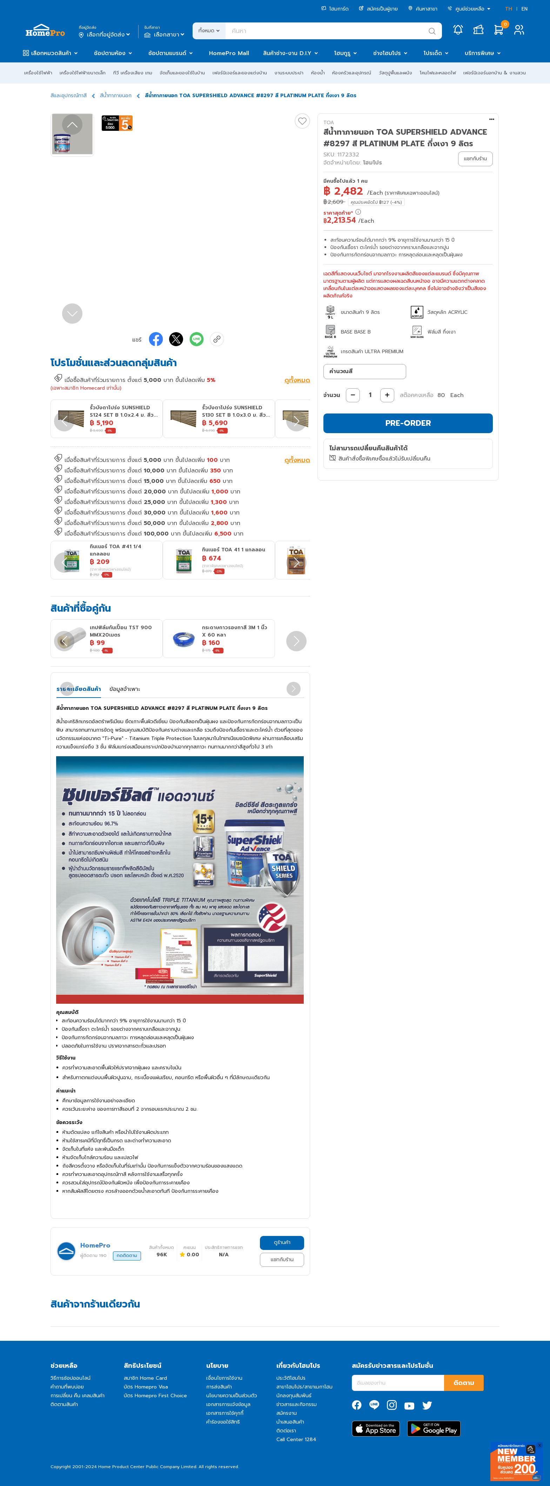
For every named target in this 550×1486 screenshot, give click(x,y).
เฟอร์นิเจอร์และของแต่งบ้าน (240, 72)
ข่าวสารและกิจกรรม (296, 1404)
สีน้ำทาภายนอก (116, 95)
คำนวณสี (341, 371)
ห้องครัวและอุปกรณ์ (351, 72)
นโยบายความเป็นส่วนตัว (231, 1395)
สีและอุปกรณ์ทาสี (69, 95)
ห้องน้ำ (318, 72)
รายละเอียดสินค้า (78, 689)
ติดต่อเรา (286, 1430)
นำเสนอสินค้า (290, 1422)
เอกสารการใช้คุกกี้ (224, 1413)
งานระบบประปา (288, 72)
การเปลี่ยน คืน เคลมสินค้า (78, 1395)
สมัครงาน (286, 1413)
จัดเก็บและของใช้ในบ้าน (182, 72)
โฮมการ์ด (335, 9)
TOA (328, 122)
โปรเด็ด (433, 53)
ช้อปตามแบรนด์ (167, 53)
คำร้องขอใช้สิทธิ (223, 1422)
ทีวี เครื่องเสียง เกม (132, 72)
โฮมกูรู (342, 53)
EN (525, 9)
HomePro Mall (229, 53)
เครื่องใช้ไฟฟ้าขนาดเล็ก (83, 72)
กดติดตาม (127, 1255)
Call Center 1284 (296, 1439)
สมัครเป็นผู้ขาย (378, 9)
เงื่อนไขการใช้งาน (224, 1378)
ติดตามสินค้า (64, 1404)
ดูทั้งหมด (297, 381)
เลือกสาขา (165, 34)
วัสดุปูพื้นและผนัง (395, 72)
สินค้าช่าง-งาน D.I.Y (287, 53)
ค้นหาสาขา (422, 9)
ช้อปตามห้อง (110, 53)
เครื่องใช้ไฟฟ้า (38, 72)
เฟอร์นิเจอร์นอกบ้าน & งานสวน (494, 72)
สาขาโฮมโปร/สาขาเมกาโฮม (304, 1387)
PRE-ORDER (408, 423)
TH (508, 9)
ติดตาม (464, 1383)
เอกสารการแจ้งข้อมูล (228, 1404)
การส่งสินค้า (219, 1387)
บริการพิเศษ (479, 53)
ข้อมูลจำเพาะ (124, 689)
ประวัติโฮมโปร (291, 1378)
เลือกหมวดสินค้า (51, 53)
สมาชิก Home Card (145, 1378)
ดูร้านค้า (282, 1242)
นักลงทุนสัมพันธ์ (293, 1395)
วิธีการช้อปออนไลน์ (70, 1378)
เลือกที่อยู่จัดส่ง (105, 34)
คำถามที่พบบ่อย (67, 1387)
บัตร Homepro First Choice (155, 1395)
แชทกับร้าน (282, 1259)
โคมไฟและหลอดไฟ (438, 72)
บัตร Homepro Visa (146, 1387)
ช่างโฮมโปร (387, 53)
